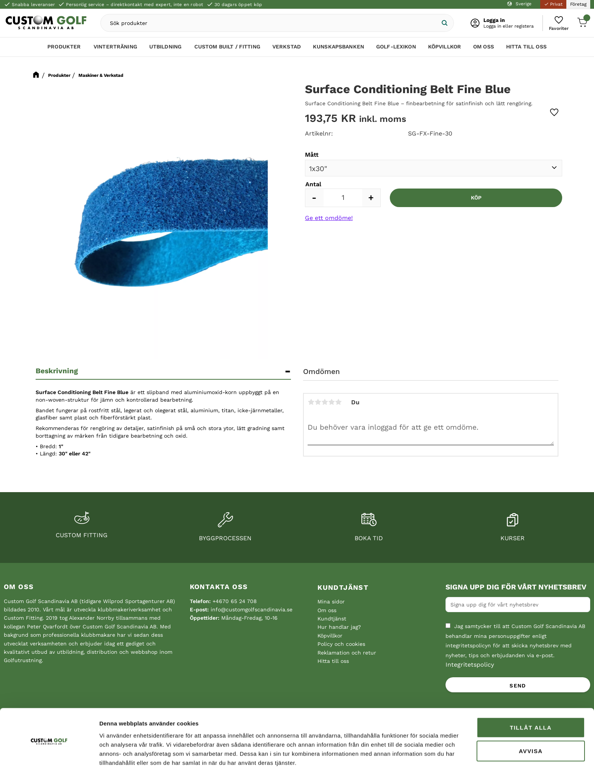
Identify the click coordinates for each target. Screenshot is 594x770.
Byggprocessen (225, 538)
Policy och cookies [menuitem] (341, 644)
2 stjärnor (317, 402)
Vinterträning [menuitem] (115, 48)
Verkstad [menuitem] (286, 48)
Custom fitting (82, 535)
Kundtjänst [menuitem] (343, 587)
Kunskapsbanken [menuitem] (338, 48)
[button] (557, 23)
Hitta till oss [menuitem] (526, 48)
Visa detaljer (116, 755)
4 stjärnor (331, 402)
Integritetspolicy (470, 664)
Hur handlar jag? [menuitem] (339, 627)
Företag (578, 4)
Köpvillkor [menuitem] (444, 48)
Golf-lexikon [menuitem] (396, 48)
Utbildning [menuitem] (165, 48)
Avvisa (530, 722)
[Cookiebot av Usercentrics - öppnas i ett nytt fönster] (49, 755)
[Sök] (442, 23)
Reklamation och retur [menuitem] (346, 653)
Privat (553, 4)
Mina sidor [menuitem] (331, 602)
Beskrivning (57, 370)
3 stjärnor (324, 402)
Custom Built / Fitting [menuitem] (227, 48)
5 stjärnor (338, 402)
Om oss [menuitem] (483, 48)
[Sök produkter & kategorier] (270, 23)
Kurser (512, 538)
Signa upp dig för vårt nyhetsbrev (516, 587)
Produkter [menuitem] (64, 48)
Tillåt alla (531, 699)
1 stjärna (311, 402)
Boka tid (369, 538)
